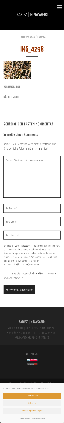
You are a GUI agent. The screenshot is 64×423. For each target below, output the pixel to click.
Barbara (42, 37)
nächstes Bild (11, 97)
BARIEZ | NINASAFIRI (32, 322)
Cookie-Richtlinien (24, 418)
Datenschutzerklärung (38, 418)
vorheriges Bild (12, 86)
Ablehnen (32, 403)
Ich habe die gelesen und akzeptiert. (30, 276)
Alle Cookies (32, 396)
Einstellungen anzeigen (32, 410)
